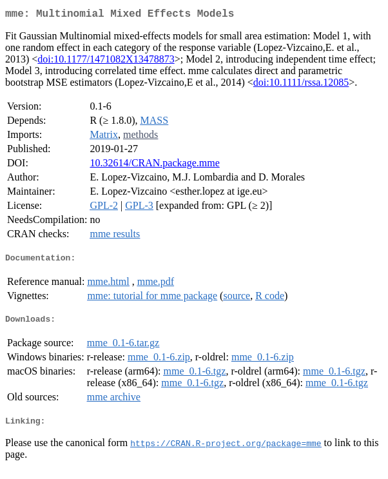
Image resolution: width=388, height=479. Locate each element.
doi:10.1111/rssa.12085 (301, 84)
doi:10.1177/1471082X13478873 (105, 61)
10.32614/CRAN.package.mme (154, 165)
